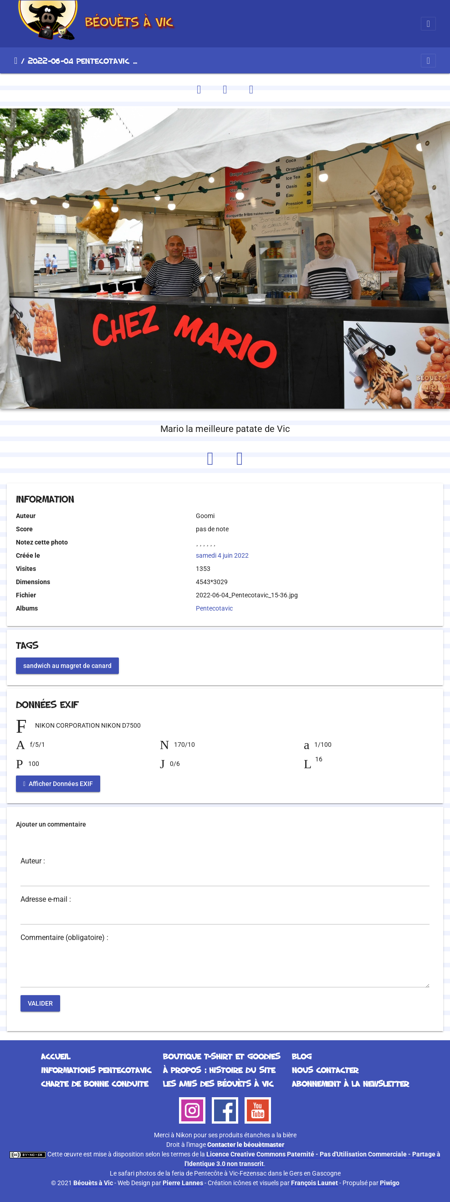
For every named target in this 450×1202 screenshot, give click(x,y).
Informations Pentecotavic (96, 1070)
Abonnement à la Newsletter (350, 1084)
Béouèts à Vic (93, 1183)
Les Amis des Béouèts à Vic (218, 1084)
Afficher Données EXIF (58, 783)
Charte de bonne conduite (94, 1084)
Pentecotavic (214, 608)
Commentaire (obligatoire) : (64, 937)
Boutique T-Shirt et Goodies (221, 1056)
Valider (40, 1003)
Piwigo (389, 1183)
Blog (302, 1056)
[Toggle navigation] (428, 24)
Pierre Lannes (183, 1183)
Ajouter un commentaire (51, 824)
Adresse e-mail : (45, 899)
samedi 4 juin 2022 (222, 555)
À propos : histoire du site (219, 1070)
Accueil (15, 60)
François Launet (314, 1183)
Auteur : (32, 861)
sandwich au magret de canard (67, 665)
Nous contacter (325, 1070)
